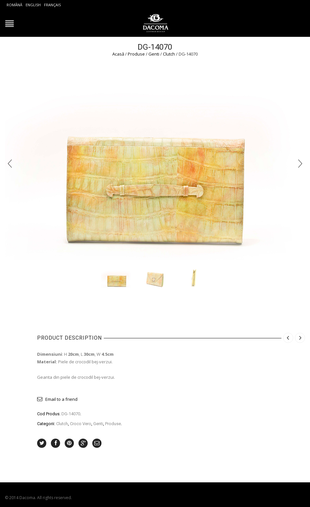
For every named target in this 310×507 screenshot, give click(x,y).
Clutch (169, 54)
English (33, 4)
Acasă (118, 54)
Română (14, 4)
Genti (153, 54)
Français (52, 4)
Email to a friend (61, 399)
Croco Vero (80, 423)
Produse (136, 54)
